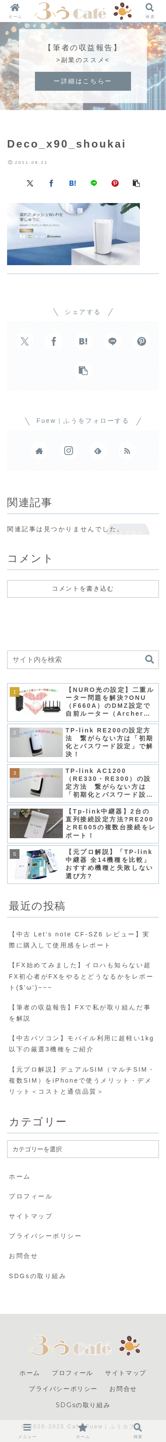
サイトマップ (31, 1216)
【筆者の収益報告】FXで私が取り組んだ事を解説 (80, 1013)
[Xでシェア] (30, 183)
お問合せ (23, 1255)
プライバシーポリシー (45, 1235)
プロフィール (31, 1196)
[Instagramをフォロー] (68, 450)
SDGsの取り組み (37, 1275)
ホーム (20, 1176)
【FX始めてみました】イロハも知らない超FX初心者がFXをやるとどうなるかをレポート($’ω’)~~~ (81, 976)
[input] (83, 660)
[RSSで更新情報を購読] (127, 450)
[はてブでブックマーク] (73, 183)
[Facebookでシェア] (51, 183)
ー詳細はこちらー (83, 81)
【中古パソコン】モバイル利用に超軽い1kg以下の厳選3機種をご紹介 (81, 1044)
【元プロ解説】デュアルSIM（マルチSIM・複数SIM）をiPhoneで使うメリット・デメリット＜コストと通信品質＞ (82, 1080)
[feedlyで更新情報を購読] (98, 450)
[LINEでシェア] (94, 183)
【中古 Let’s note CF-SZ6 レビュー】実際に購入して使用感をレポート (79, 940)
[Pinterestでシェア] (115, 183)
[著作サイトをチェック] (39, 450)
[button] (136, 183)
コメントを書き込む (83, 588)
